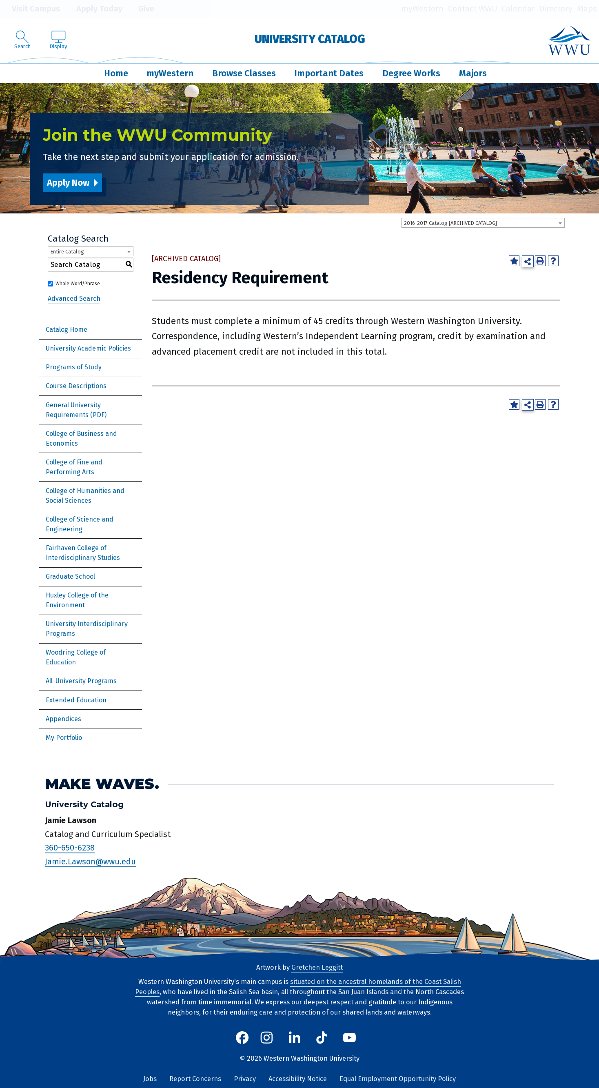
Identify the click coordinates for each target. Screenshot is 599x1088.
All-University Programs (81, 681)
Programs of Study (74, 367)
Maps (587, 8)
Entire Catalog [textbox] (67, 252)
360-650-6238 (70, 848)
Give (140, 9)
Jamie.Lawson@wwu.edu (90, 861)
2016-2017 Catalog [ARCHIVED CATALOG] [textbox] (450, 223)
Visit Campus (30, 9)
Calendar (518, 8)
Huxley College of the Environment (77, 600)
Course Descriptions (76, 386)
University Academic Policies (88, 348)
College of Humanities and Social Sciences (85, 495)
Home (116, 73)
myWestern (422, 8)
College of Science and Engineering (79, 524)
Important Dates (329, 73)
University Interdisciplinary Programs (87, 628)
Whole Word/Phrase (77, 283)
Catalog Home (66, 329)
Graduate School (70, 576)
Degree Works (411, 73)
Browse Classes (244, 73)
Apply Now (68, 182)
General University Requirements (73, 410)
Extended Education (76, 700)
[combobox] (483, 223)
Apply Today (93, 9)
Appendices (63, 719)
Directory (555, 8)
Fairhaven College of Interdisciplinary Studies (83, 553)
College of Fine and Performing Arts (74, 467)
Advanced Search (74, 298)
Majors (473, 73)
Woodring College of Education (76, 657)
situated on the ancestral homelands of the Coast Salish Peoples (298, 987)
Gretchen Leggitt (317, 967)
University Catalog (310, 39)
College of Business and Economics (81, 438)
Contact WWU (472, 8)
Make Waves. (102, 784)
